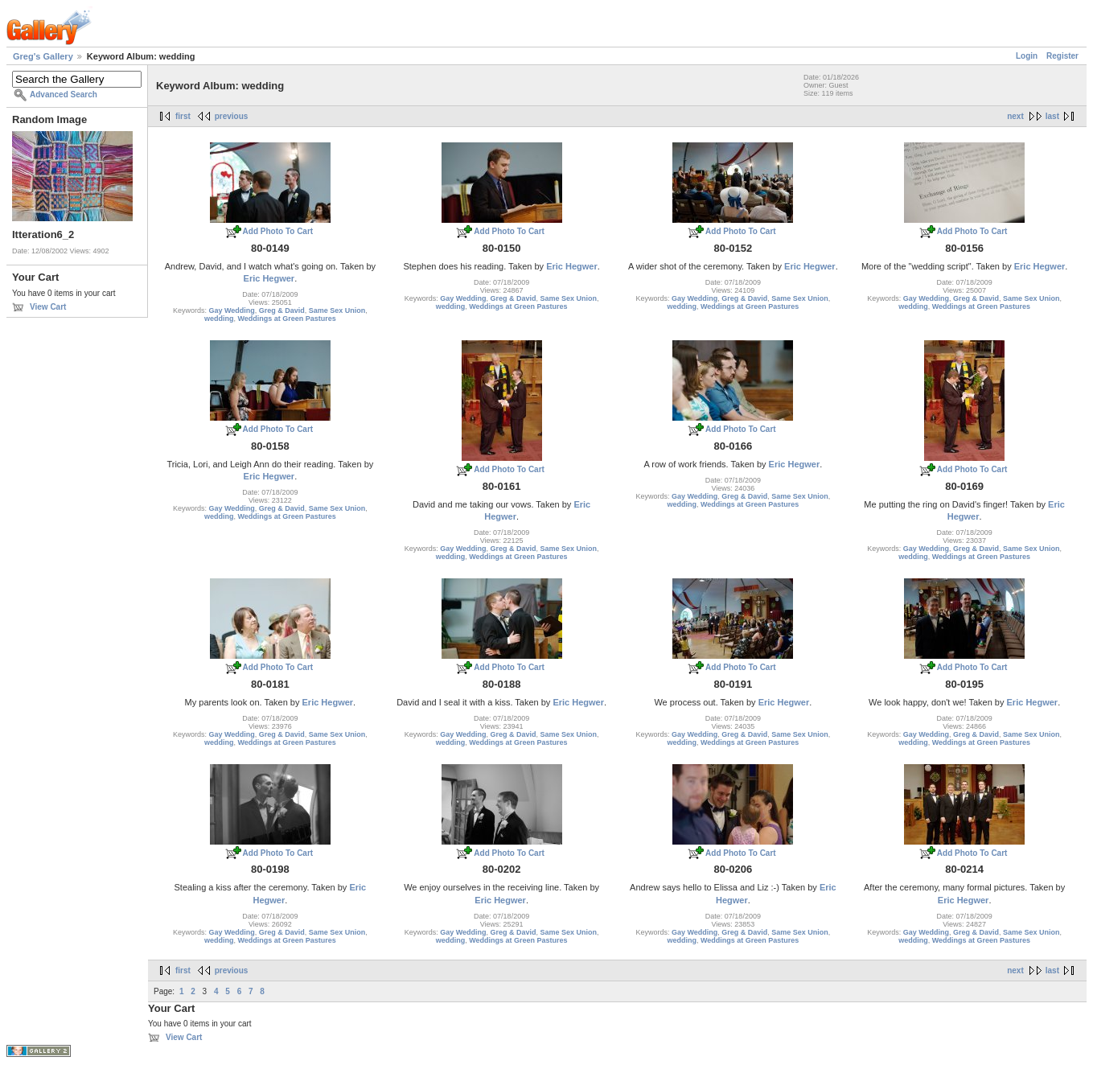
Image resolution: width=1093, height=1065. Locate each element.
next (1015, 116)
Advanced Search (63, 94)
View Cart (48, 306)
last (1052, 116)
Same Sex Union (337, 310)
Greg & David (282, 310)
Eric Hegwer (269, 278)
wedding (219, 319)
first (183, 116)
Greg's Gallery (43, 56)
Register (1062, 55)
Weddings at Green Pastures (286, 319)
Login (1027, 55)
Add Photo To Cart (278, 231)
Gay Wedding (231, 310)
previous (232, 116)
